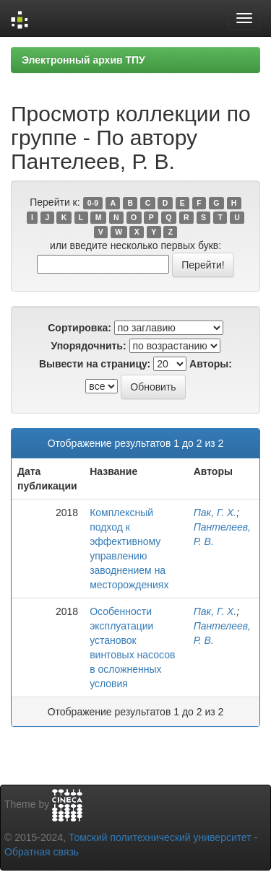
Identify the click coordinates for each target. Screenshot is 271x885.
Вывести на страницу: (94, 364)
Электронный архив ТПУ (83, 60)
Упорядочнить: (88, 346)
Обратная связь (41, 852)
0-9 (92, 203)
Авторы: (210, 364)
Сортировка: (79, 327)
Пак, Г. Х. (215, 512)
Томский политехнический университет (160, 837)
